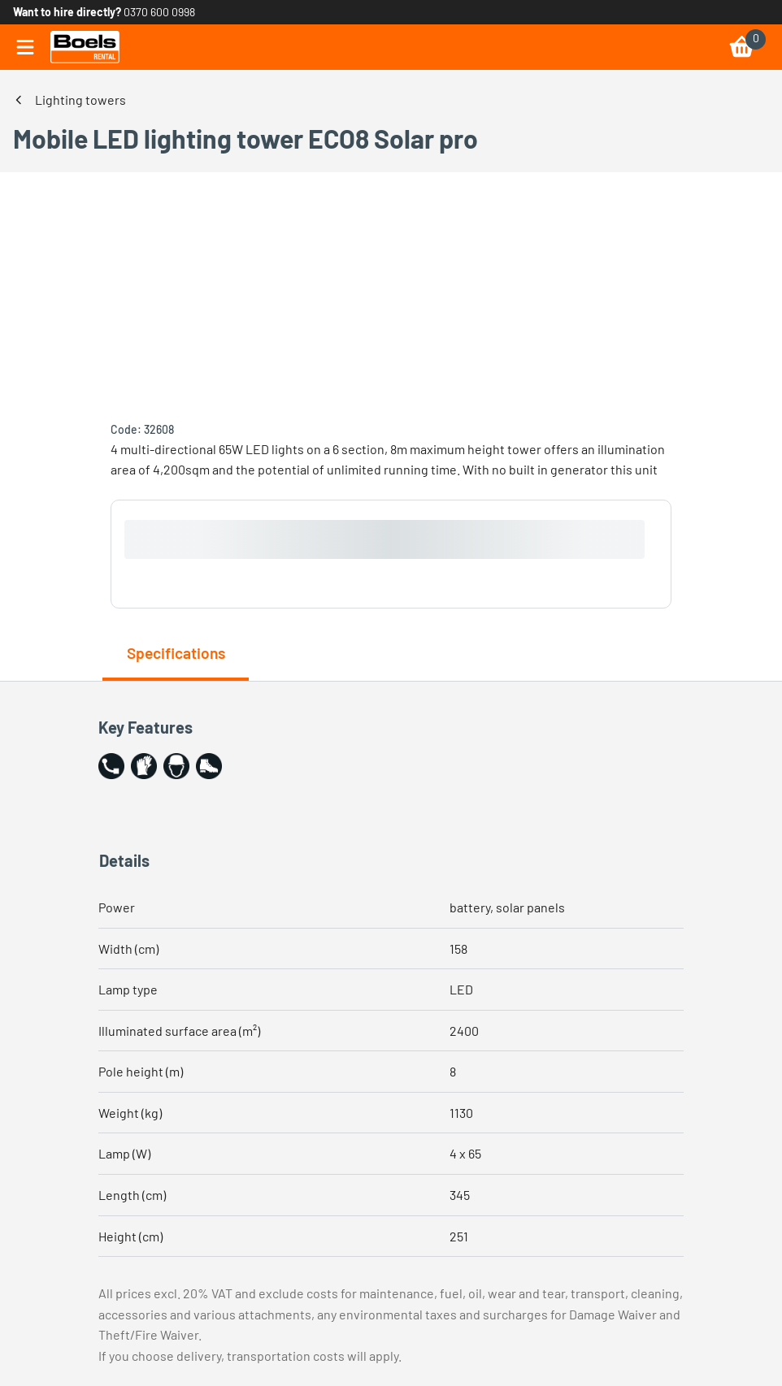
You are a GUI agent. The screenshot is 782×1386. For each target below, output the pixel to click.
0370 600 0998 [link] (159, 12)
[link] (84, 47)
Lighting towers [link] (80, 99)
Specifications (176, 652)
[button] (111, 766)
